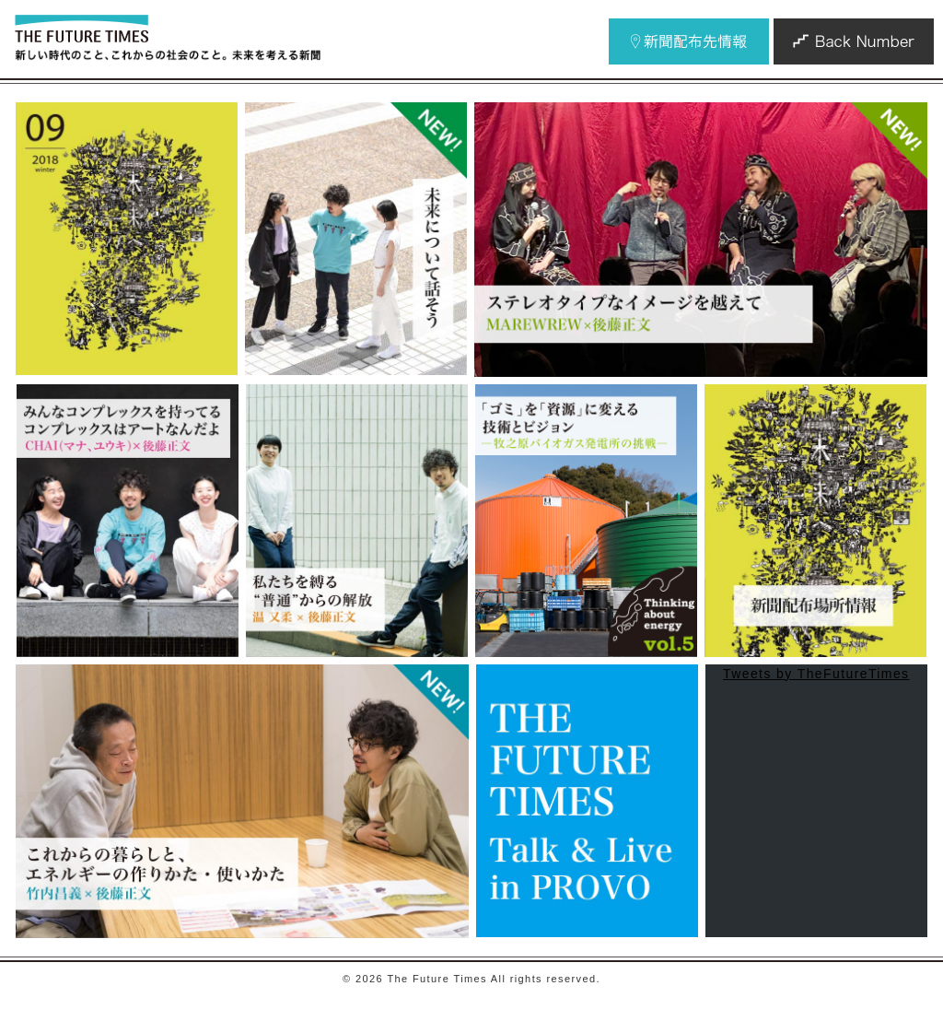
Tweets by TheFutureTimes (816, 673)
